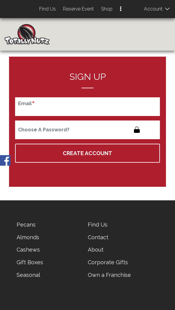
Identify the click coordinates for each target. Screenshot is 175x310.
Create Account (87, 153)
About (95, 249)
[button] (120, 9)
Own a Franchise (109, 275)
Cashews (28, 249)
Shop (107, 9)
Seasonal (28, 275)
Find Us (47, 9)
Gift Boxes (30, 262)
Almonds (28, 237)
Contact (98, 237)
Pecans (26, 224)
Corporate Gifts (108, 262)
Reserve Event (78, 9)
